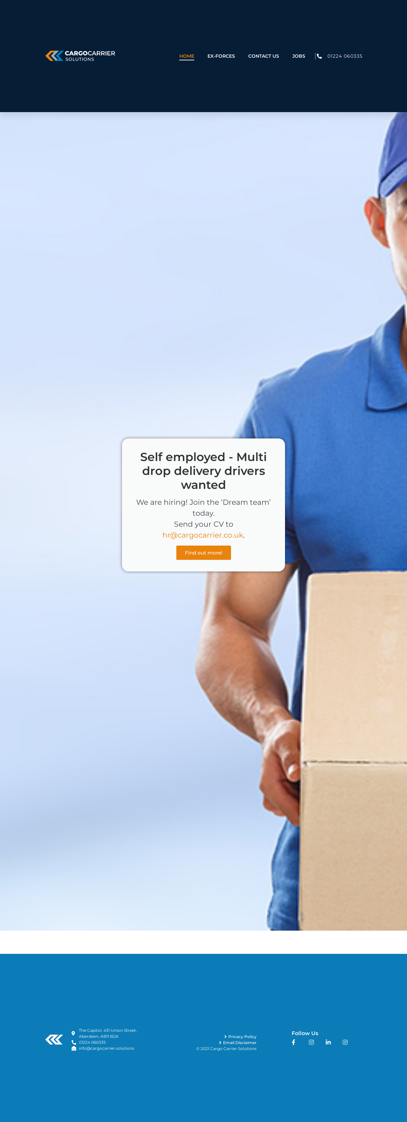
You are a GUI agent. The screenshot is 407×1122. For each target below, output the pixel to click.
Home (186, 46)
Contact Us (263, 46)
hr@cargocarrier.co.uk (202, 535)
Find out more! (203, 553)
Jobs (298, 46)
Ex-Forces (221, 46)
